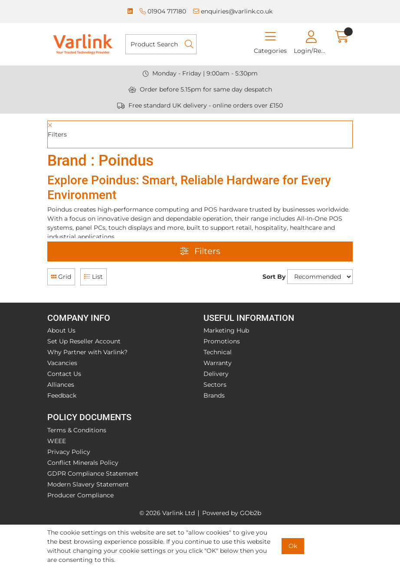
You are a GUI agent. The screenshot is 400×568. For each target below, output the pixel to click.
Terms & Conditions (76, 430)
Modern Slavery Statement (88, 484)
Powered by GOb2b (231, 513)
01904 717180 (163, 11)
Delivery (216, 374)
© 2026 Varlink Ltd (167, 513)
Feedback (61, 395)
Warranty (217, 363)
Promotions (221, 341)
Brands (214, 395)
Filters (200, 251)
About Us (61, 330)
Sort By (273, 277)
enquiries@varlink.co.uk (232, 11)
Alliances (60, 384)
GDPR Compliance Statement (92, 473)
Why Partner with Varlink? (87, 352)
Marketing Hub (226, 330)
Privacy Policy (68, 452)
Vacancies (62, 363)
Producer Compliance (80, 495)
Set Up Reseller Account (84, 341)
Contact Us (64, 374)
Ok (293, 546)
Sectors (214, 384)
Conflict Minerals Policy (82, 463)
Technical (217, 352)
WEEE (56, 441)
